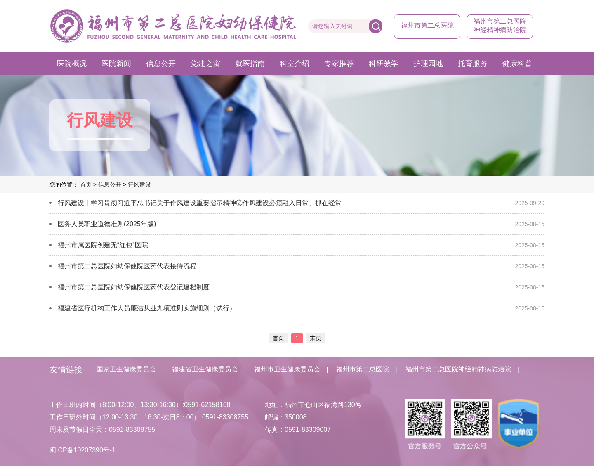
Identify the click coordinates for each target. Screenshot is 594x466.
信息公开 (161, 63)
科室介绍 (294, 63)
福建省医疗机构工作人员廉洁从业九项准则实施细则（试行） (147, 308)
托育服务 (473, 63)
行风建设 (139, 184)
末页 (315, 338)
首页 (86, 184)
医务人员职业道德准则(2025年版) (107, 223)
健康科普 (517, 63)
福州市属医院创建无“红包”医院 (103, 244)
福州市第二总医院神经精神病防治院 (458, 369)
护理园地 (428, 63)
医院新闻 (116, 63)
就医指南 (250, 63)
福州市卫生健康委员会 (287, 369)
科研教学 (383, 63)
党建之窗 (205, 63)
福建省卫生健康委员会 (205, 369)
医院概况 (72, 63)
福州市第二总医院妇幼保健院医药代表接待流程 (127, 266)
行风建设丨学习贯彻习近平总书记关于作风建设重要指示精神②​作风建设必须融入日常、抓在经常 (200, 202)
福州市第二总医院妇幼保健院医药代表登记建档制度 (134, 287)
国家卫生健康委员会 (126, 369)
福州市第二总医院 (427, 25)
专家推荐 (339, 63)
